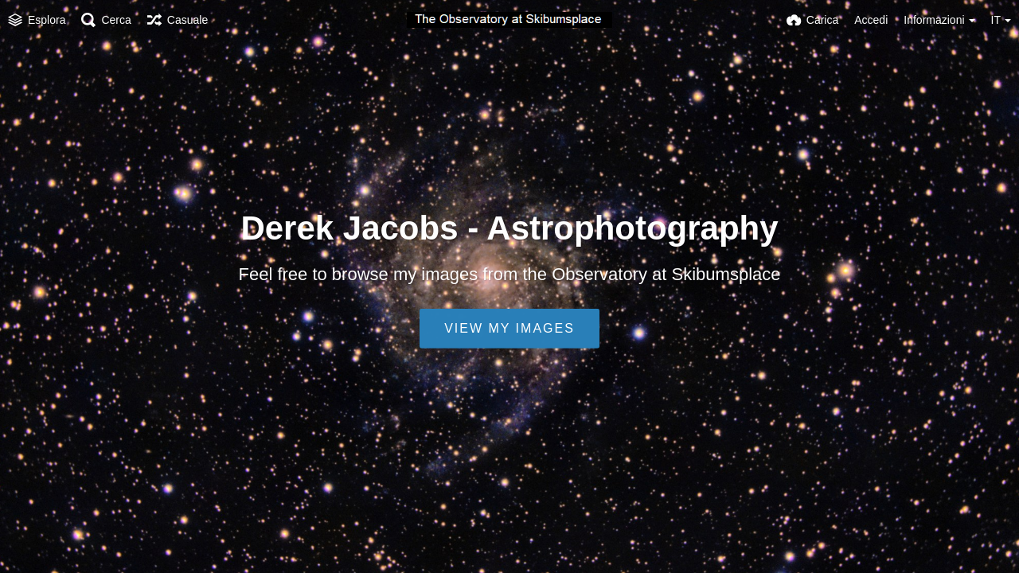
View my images (509, 328)
